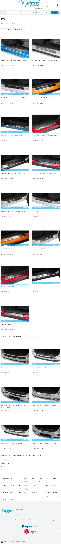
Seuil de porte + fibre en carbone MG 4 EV (44, 98)
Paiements (32, 520)
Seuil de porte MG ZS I (38, 286)
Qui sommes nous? (8, 520)
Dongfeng (34, 481)
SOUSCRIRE (19, 510)
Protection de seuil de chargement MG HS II (13, 443)
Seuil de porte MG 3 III (38, 211)
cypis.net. (24, 541)
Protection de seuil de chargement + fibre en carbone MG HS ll (45, 369)
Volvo (4, 499)
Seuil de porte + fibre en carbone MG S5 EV (44, 135)
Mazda (55, 489)
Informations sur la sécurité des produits (47, 520)
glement (18, 520)
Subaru (33, 496)
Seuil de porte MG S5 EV (8, 286)
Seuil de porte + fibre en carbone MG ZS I (13, 173)
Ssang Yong (27, 496)
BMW (18, 478)
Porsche (55, 492)
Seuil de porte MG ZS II (7, 324)
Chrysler (5, 481)
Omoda (34, 492)
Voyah (11, 499)
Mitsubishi (19, 492)
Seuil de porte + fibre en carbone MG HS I (13, 135)
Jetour (4, 489)
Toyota (48, 496)
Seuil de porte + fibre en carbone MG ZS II (44, 173)
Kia (11, 489)
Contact (30, 522)
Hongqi (19, 485)
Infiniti (33, 485)
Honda (12, 485)
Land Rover (20, 489)
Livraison (25, 520)
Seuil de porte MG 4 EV (7, 249)
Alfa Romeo (6, 478)
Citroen (12, 481)
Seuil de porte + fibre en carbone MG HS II (13, 211)
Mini (11, 492)
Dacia (18, 481)
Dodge (26, 481)
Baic (33, 478)
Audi (11, 478)
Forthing (55, 481)
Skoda (19, 496)
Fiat (40, 481)
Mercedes (5, 492)
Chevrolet (55, 478)
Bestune (41, 478)
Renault (5, 496)
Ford (47, 481)
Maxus (47, 489)
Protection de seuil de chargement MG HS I (44, 405)
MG (40, 489)
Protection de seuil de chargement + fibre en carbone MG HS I (14, 369)
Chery (47, 478)
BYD (25, 478)
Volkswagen (56, 496)
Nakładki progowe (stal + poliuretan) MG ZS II (45, 60)
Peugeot (48, 492)
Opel (40, 492)
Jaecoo (48, 485)
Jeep (54, 485)
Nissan (26, 492)
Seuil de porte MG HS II (38, 249)
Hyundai (26, 485)
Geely (4, 485)
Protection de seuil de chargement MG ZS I (44, 443)
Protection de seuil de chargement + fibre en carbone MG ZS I (14, 406)
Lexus (33, 489)
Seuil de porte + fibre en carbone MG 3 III (13, 98)
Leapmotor (27, 489)
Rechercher (55, 12)
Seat (11, 496)
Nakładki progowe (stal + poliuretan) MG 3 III (14, 60)
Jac (40, 485)
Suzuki (40, 496)
